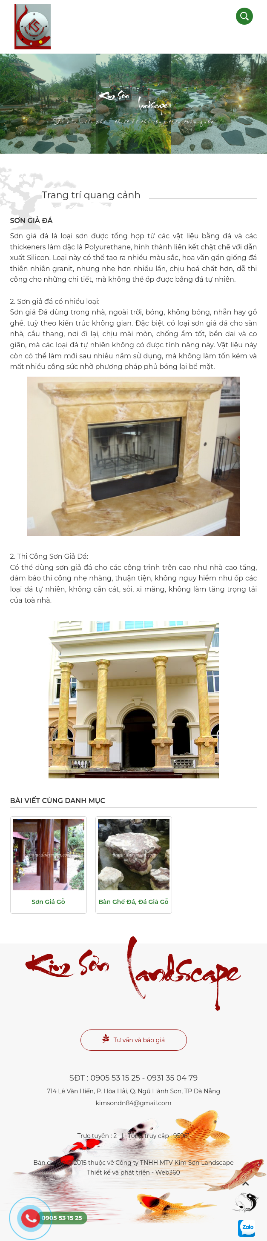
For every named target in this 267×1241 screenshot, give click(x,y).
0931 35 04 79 (172, 1078)
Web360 (167, 1172)
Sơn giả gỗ (48, 902)
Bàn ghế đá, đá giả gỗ (133, 902)
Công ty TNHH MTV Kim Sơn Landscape (174, 1163)
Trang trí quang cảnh (91, 195)
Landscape (133, 110)
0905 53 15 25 (115, 1078)
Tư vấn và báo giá (133, 1039)
